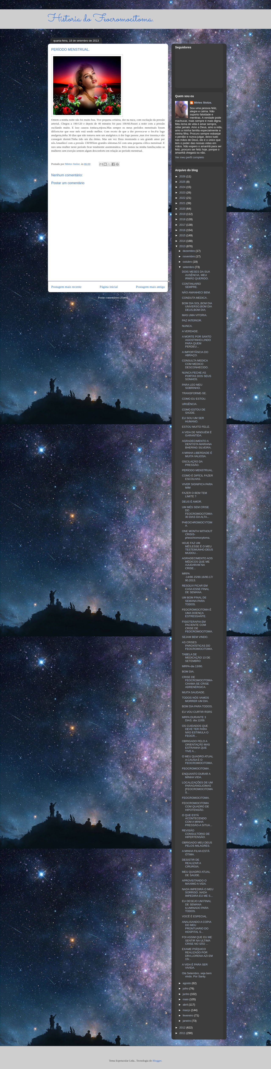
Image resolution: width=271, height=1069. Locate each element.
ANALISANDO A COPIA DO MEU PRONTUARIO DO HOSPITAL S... (196, 926)
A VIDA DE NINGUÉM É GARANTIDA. (197, 434)
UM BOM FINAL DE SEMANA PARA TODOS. (194, 601)
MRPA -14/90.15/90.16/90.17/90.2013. (197, 577)
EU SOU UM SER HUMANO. (193, 419)
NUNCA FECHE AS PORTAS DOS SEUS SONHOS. (196, 376)
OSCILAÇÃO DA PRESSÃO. (192, 463)
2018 (182, 219)
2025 (182, 181)
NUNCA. (187, 326)
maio (186, 999)
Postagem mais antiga (150, 287)
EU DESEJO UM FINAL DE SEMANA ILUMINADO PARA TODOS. (196, 906)
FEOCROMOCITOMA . (196, 768)
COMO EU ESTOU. (194, 398)
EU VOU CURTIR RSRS (197, 711)
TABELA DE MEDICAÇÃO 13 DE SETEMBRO (196, 658)
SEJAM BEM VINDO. (195, 637)
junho (186, 994)
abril (186, 1004)
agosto (187, 983)
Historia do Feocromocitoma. (101, 19)
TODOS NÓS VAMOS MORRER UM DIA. (195, 699)
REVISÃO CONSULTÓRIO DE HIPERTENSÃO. (196, 834)
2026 (182, 176)
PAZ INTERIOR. (192, 320)
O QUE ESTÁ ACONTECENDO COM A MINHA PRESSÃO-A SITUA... (197, 820)
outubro (188, 261)
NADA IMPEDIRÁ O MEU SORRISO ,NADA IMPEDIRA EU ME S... (197, 892)
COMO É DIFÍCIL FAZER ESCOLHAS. (197, 477)
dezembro (189, 250)
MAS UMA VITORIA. (194, 315)
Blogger (157, 1060)
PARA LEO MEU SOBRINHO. (192, 386)
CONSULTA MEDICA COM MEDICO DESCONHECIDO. (195, 364)
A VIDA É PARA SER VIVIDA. (194, 966)
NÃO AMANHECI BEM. (196, 292)
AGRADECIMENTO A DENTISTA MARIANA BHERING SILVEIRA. (197, 444)
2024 (182, 187)
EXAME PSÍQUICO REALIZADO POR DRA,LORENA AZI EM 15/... (197, 954)
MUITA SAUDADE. (193, 692)
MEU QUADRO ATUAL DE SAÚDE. (196, 873)
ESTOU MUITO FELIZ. (196, 426)
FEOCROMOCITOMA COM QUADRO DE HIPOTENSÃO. (195, 806)
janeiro (187, 1020)
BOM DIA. (188, 671)
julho (186, 988)
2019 (182, 214)
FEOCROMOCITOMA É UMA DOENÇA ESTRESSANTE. (196, 613)
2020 (182, 208)
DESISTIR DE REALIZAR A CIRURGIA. (191, 863)
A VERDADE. (190, 331)
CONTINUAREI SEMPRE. (191, 285)
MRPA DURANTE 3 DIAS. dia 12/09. (194, 719)
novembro (189, 256)
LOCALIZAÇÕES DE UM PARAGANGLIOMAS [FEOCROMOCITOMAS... (197, 787)
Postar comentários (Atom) (113, 297)
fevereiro (188, 1015)
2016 (182, 230)
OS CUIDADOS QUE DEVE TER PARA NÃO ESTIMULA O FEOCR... (195, 730)
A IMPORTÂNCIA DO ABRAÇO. (195, 353)
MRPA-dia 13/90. (192, 666)
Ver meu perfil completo (189, 157)
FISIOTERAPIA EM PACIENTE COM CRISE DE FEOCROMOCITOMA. (197, 626)
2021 (182, 203)
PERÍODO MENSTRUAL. (197, 470)
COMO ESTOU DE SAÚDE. (193, 411)
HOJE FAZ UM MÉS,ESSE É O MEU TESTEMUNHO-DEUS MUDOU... (197, 548)
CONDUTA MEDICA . (195, 297)
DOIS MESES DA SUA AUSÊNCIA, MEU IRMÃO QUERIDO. (196, 275)
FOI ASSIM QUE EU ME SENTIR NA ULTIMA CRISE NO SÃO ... (197, 940)
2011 (182, 1033)
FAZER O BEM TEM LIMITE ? (194, 494)
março (187, 1010)
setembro (189, 267)
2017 (182, 224)
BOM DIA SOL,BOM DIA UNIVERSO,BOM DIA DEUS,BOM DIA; (197, 306)
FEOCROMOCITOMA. (195, 797)
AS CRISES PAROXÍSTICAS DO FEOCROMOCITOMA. (197, 645)
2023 (182, 192)
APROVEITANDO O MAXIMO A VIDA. (194, 882)
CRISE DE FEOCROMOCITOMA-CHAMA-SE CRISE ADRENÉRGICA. (197, 682)
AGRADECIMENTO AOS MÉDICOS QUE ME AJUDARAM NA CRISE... (197, 563)
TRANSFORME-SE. (194, 393)
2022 (182, 197)
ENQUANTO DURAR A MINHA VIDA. (196, 775)
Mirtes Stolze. (203, 102)
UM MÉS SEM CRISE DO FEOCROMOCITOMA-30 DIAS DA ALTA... (197, 512)
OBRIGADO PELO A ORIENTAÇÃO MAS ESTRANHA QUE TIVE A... (196, 746)
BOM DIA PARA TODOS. (197, 706)
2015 (182, 235)
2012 (182, 1027)
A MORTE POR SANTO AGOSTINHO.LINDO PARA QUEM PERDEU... (196, 341)
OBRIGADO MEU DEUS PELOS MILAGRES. (197, 844)
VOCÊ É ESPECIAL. (194, 916)
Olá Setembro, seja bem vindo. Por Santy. (197, 975)
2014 (182, 240)
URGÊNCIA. (189, 404)
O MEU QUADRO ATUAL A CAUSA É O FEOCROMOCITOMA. (197, 760)
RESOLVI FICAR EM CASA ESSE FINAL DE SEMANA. (195, 589)
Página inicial (109, 287)
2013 (182, 246)
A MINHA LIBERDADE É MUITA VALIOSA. (197, 454)
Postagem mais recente (66, 287)
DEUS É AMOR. (192, 501)
